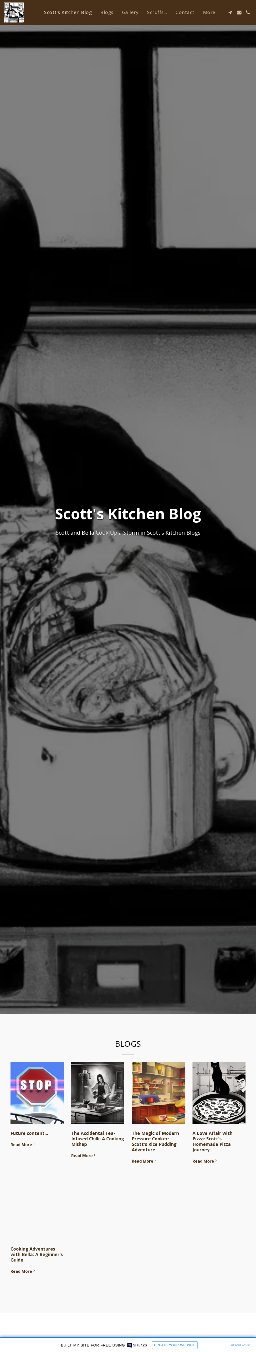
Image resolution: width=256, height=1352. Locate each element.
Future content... (29, 1133)
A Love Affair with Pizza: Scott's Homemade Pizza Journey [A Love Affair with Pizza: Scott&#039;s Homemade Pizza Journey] (212, 1141)
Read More (23, 1144)
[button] (230, 12)
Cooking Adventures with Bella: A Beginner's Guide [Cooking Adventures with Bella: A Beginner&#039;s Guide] (36, 1254)
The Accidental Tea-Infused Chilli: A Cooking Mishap (97, 1138)
